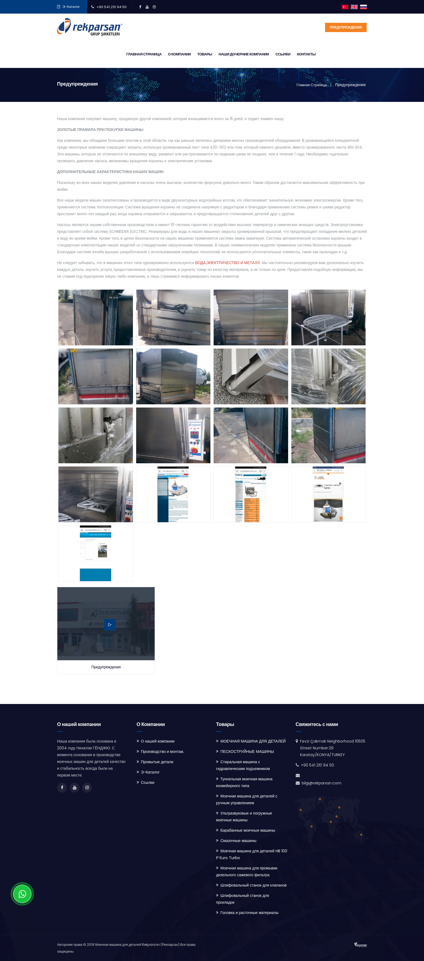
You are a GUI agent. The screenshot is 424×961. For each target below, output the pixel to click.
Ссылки (331, 54)
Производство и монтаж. (162, 751)
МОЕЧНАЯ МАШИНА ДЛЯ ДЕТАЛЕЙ (253, 741)
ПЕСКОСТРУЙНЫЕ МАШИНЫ (247, 751)
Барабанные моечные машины (247, 830)
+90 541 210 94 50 (111, 7)
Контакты (354, 54)
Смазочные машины (238, 840)
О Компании (228, 54)
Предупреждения (346, 27)
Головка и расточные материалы (249, 912)
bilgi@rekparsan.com (321, 783)
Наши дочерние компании (292, 54)
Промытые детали (157, 762)
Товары (253, 54)
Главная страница (192, 54)
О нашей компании (158, 741)
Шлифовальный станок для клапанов (253, 885)
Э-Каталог (71, 6)
